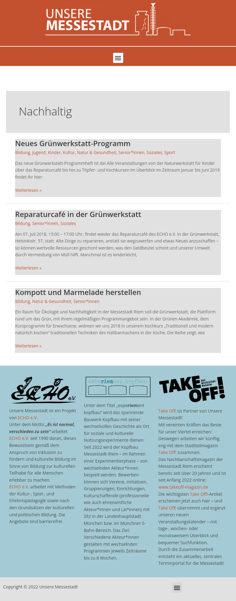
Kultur (69, 152)
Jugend (39, 152)
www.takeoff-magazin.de (183, 487)
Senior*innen (131, 152)
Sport (169, 152)
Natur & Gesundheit (96, 152)
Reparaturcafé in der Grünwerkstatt (78, 214)
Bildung (22, 152)
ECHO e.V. (28, 418)
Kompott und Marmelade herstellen (78, 292)
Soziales (154, 152)
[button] (118, 58)
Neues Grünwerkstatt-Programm (73, 143)
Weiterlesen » (28, 190)
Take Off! (167, 411)
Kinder (54, 152)
